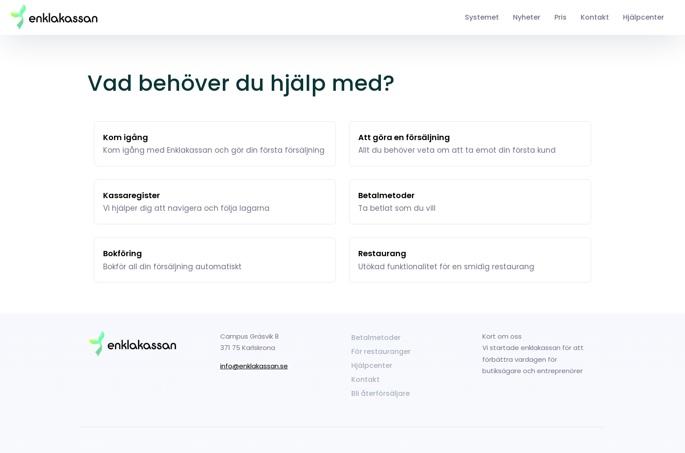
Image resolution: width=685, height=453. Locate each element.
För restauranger (381, 351)
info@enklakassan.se (254, 366)
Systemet (482, 17)
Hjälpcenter (643, 17)
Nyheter (526, 17)
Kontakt (595, 17)
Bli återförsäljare (380, 393)
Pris (560, 17)
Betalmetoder (376, 337)
